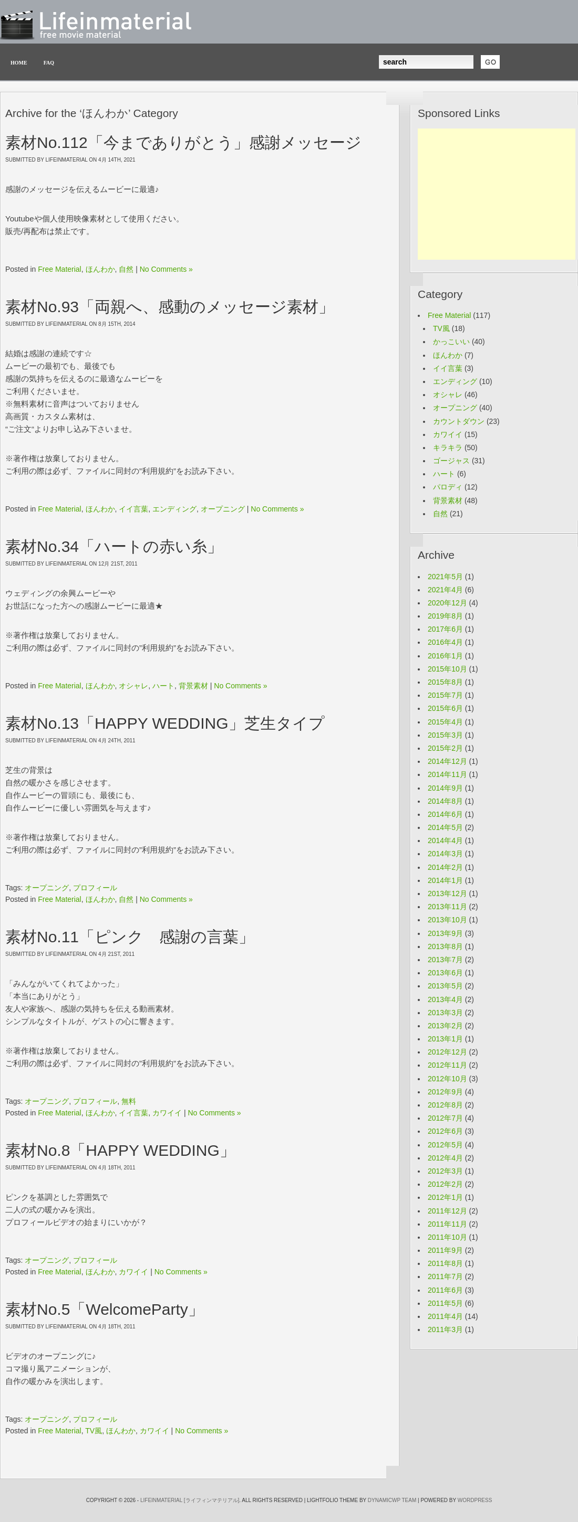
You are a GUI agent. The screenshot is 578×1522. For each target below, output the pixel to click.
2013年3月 (445, 1012)
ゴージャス (451, 460)
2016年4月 (445, 642)
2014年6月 (445, 814)
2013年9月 (445, 933)
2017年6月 (445, 629)
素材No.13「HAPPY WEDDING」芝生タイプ (165, 723)
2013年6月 (445, 972)
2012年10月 (447, 1078)
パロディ (447, 487)
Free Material (59, 269)
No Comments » (166, 269)
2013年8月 (445, 946)
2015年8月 (445, 682)
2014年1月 (445, 880)
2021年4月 (445, 590)
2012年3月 (445, 1171)
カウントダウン (458, 421)
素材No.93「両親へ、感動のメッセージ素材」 (169, 306)
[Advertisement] (496, 194)
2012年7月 (445, 1118)
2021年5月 (445, 576)
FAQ (49, 63)
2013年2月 (445, 1025)
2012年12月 (447, 1052)
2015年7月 (445, 695)
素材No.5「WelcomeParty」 (104, 1309)
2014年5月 (445, 827)
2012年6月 (445, 1131)
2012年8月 (445, 1105)
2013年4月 (445, 999)
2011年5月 (445, 1303)
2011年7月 (445, 1276)
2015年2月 (445, 748)
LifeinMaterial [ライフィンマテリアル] (189, 1500)
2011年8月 (445, 1263)
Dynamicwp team (392, 1500)
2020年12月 (447, 603)
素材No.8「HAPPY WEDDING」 (120, 1150)
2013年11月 (447, 906)
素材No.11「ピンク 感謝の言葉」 (129, 936)
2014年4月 (445, 840)
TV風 (93, 1431)
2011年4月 (445, 1316)
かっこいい (451, 341)
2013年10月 (447, 920)
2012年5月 (445, 1145)
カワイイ (167, 1113)
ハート (163, 686)
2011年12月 (447, 1211)
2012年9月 (445, 1092)
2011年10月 (447, 1237)
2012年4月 (445, 1158)
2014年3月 (445, 853)
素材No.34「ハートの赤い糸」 (114, 546)
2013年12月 (447, 893)
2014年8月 (445, 801)
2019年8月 (445, 616)
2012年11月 (447, 1065)
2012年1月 (445, 1197)
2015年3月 (445, 735)
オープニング (223, 509)
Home (19, 63)
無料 (128, 1101)
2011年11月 (447, 1224)
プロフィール (95, 888)
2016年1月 (445, 656)
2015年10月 (447, 669)
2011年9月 (445, 1250)
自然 (126, 269)
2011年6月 (445, 1290)
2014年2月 (445, 867)
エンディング (174, 509)
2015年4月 (445, 722)
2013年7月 (445, 959)
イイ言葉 (133, 509)
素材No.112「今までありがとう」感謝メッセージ (183, 142)
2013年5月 (445, 986)
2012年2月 (445, 1184)
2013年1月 (445, 1039)
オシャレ (133, 686)
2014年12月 (447, 761)
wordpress (475, 1500)
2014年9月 (445, 788)
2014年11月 (447, 774)
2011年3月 (445, 1329)
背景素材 (193, 686)
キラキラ (447, 447)
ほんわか (100, 269)
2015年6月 (445, 708)
